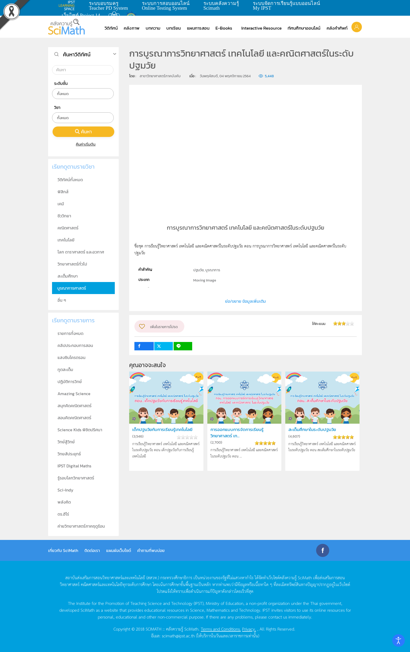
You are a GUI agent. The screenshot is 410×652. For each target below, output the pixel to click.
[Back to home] (66, 27)
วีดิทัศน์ (111, 28)
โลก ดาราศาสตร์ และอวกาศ (81, 252)
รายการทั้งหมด (70, 333)
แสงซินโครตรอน (72, 357)
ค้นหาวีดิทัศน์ (76, 54)
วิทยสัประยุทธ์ (69, 454)
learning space (68, 5)
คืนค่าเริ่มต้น (83, 144)
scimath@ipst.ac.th (178, 635)
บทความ (153, 28)
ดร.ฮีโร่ (63, 514)
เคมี (61, 204)
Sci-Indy (65, 490)
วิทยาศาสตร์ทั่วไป (72, 264)
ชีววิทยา (64, 216)
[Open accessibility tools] (398, 640)
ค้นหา (83, 131)
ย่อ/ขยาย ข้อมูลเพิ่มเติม (245, 301)
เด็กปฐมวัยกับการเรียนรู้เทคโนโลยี (162, 429)
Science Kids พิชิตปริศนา (80, 430)
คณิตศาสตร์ (68, 228)
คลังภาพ (131, 28)
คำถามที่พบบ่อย (151, 550)
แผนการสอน (198, 28)
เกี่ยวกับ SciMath (63, 550)
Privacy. (249, 628)
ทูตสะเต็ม (65, 369)
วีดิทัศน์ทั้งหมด (70, 179)
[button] (356, 26)
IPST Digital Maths (74, 466)
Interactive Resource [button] (261, 28)
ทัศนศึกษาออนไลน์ (304, 28)
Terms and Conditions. (221, 628)
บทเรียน (173, 28)
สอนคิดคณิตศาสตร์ (74, 418)
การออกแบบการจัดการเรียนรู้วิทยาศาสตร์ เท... (237, 432)
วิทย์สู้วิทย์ (66, 442)
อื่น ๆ (62, 300)
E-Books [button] (223, 28)
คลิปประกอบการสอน (75, 345)
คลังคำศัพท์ (337, 28)
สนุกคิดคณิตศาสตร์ (75, 405)
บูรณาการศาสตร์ (71, 288)
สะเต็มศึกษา (68, 276)
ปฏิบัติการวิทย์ (70, 381)
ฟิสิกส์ (63, 192)
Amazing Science (74, 393)
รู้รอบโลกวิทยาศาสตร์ (76, 478)
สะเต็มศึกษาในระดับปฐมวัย (312, 429)
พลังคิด (64, 502)
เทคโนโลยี (66, 240)
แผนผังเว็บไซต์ (118, 550)
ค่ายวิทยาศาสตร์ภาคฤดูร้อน (81, 526)
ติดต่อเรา (92, 550)
